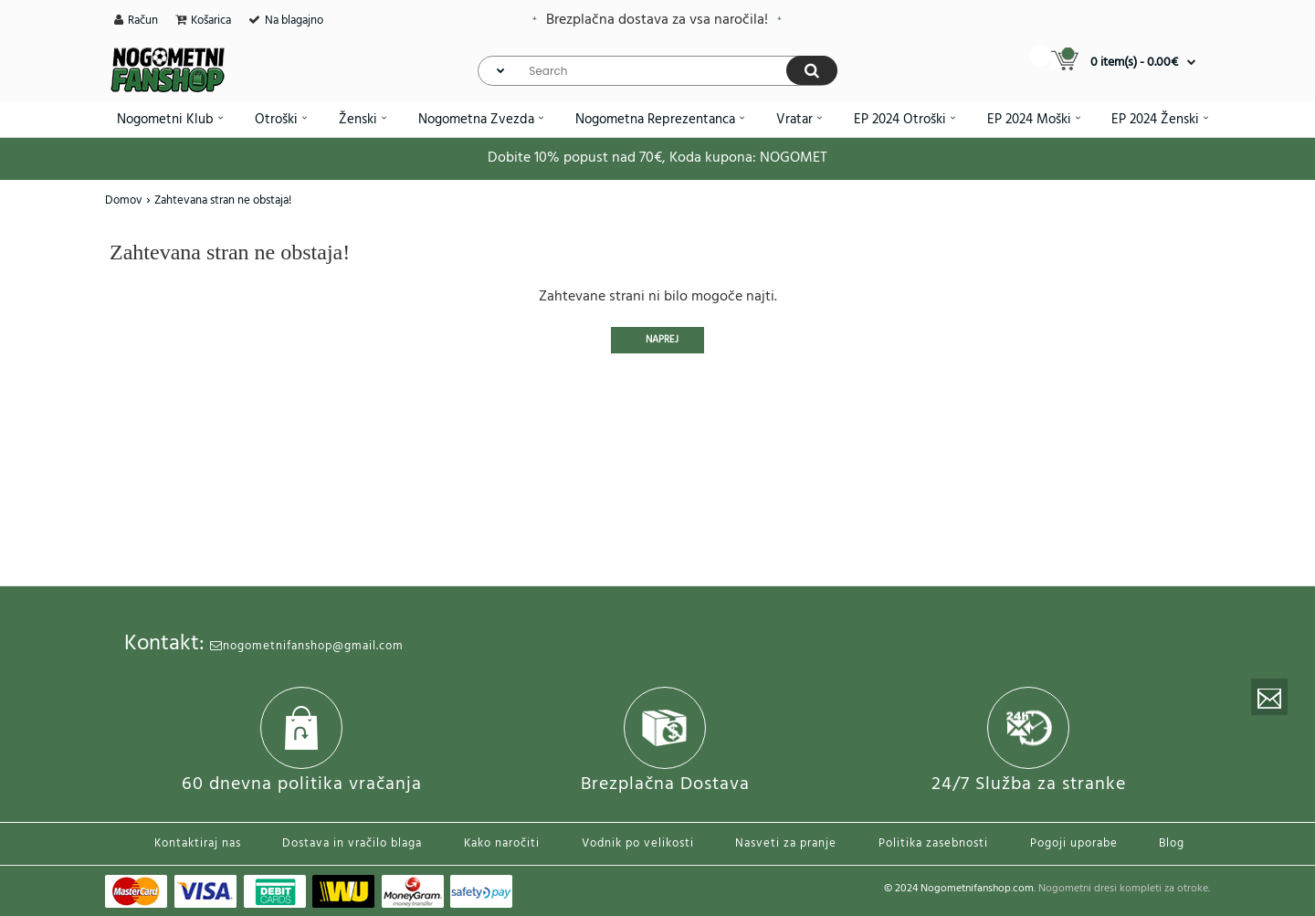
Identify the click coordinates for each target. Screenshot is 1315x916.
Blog (1171, 843)
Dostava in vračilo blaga (352, 843)
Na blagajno (294, 20)
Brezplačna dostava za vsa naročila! (657, 20)
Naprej (662, 339)
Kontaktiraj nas (197, 843)
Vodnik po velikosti (638, 843)
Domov (123, 200)
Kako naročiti (502, 843)
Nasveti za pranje (785, 843)
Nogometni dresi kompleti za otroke (1123, 888)
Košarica (211, 20)
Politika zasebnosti (933, 843)
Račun (143, 20)
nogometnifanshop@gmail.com (307, 646)
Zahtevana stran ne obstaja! (222, 200)
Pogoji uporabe (1074, 843)
